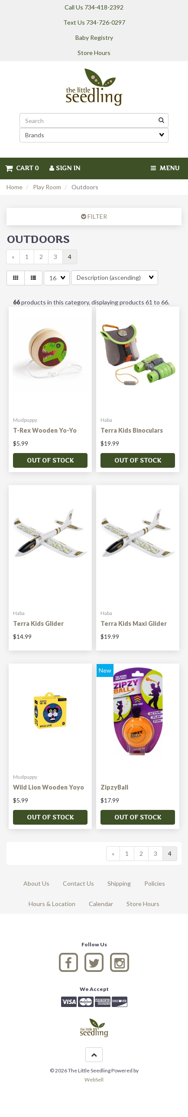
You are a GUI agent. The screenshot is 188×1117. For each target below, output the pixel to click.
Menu (165, 168)
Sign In (64, 168)
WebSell (94, 1079)
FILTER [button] (96, 216)
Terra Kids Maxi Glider (133, 623)
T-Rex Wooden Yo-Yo (45, 430)
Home (14, 187)
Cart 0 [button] (22, 168)
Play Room (47, 187)
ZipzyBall (114, 787)
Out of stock (50, 460)
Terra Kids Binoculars (131, 430)
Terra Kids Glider (38, 623)
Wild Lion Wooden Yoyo (48, 787)
